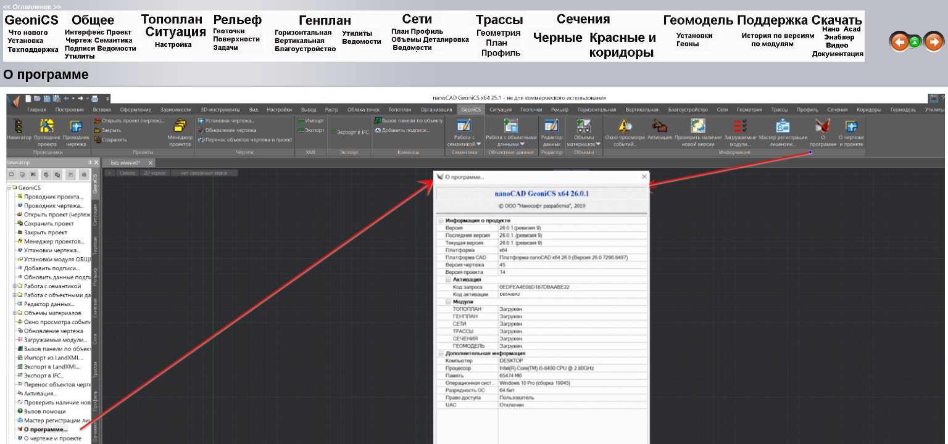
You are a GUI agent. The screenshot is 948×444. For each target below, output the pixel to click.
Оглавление (31, 6)
